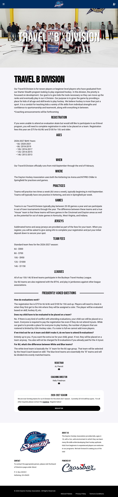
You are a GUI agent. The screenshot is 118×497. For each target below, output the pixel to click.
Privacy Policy (81, 494)
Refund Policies (66, 494)
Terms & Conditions (96, 494)
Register (59, 408)
